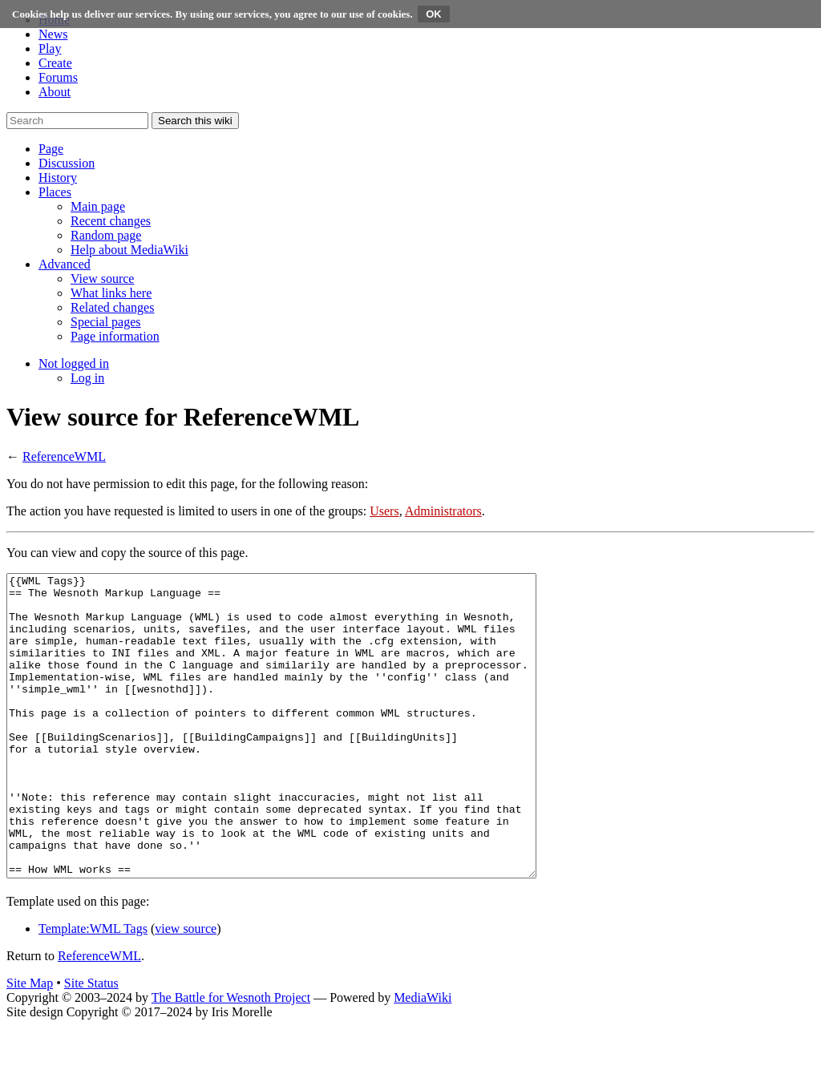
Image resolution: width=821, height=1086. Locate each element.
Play (49, 48)
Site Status (91, 1043)
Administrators (443, 511)
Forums (58, 77)
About (54, 92)
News (52, 34)
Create (55, 63)
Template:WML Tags (93, 988)
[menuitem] (98, 206)
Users (384, 511)
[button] (50, 148)
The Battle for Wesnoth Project (231, 1057)
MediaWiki (422, 1057)
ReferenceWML (64, 456)
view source (185, 988)
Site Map (29, 1043)
